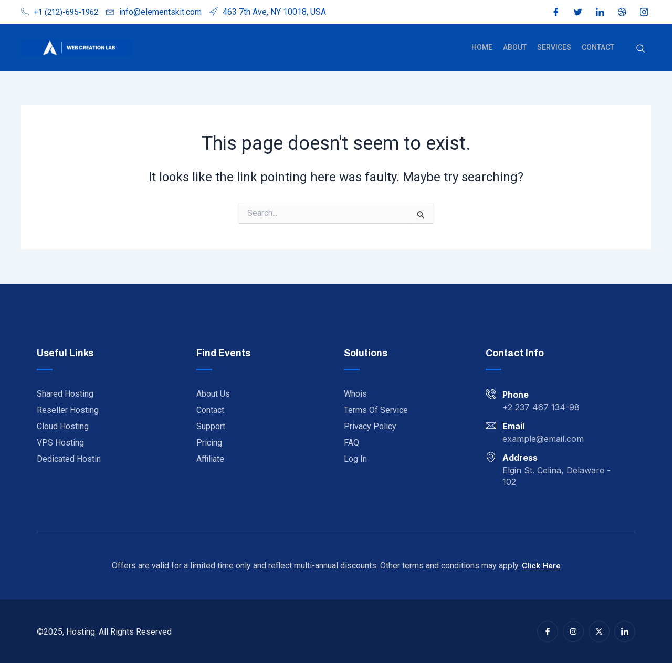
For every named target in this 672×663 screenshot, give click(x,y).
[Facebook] (556, 12)
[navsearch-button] (640, 48)
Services (557, 47)
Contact (599, 47)
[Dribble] (622, 12)
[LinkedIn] (600, 12)
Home (489, 47)
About (520, 47)
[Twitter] (578, 12)
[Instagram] (644, 12)
